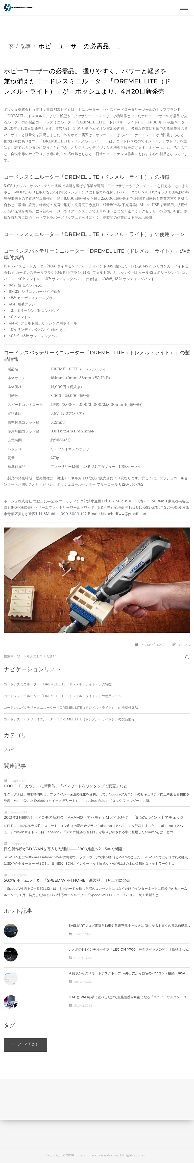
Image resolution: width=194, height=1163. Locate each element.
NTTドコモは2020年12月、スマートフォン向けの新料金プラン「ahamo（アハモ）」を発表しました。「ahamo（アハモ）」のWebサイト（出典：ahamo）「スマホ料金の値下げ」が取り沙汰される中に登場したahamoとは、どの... (93, 829)
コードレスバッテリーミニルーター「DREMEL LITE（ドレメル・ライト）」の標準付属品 (71, 707)
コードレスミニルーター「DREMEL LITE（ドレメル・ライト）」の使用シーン (63, 696)
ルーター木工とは (24, 1044)
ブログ (9, 750)
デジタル (184, 645)
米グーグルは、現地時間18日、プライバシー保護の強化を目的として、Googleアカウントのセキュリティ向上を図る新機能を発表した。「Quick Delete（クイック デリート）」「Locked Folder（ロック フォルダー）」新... (97, 797)
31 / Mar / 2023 (152, 645)
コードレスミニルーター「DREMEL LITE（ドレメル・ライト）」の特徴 (58, 684)
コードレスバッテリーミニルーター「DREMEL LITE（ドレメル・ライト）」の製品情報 (69, 719)
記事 (26, 46)
